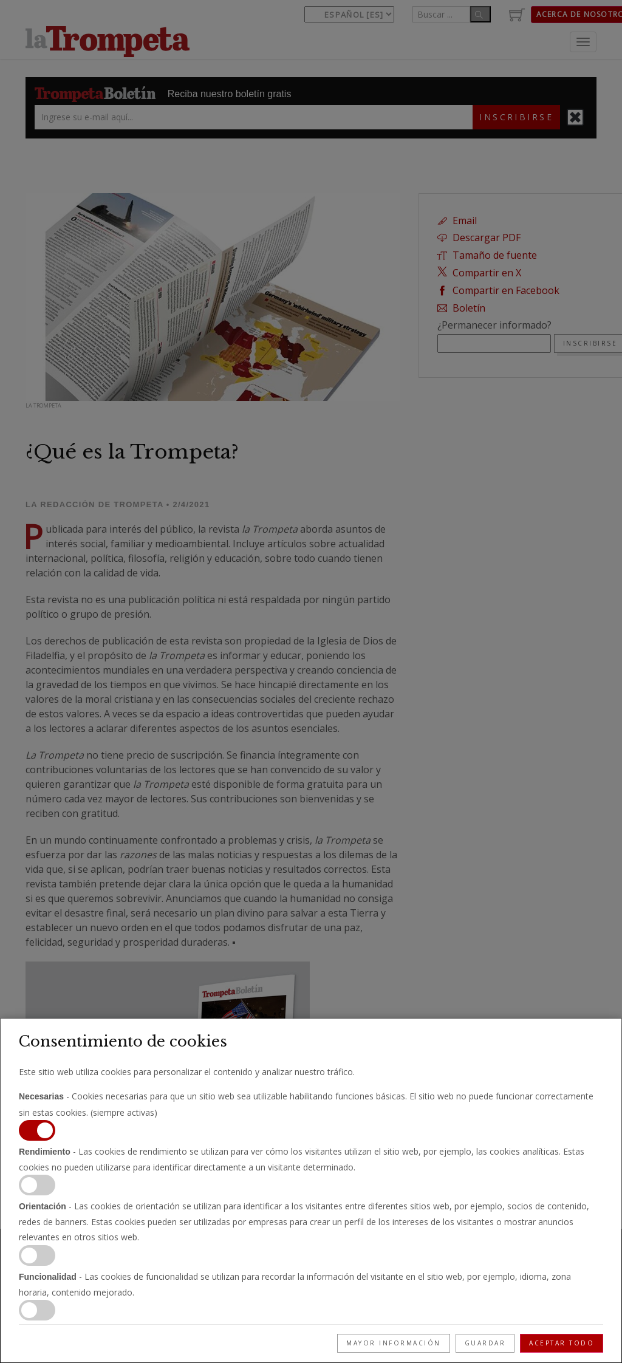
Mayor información (393, 1343)
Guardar (485, 1343)
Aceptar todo (561, 1343)
